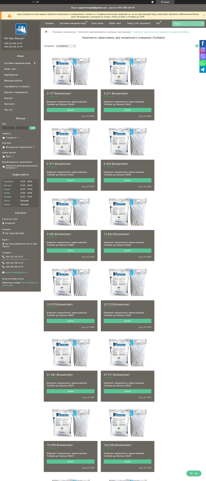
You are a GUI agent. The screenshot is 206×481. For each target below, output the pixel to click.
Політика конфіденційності (123, 422)
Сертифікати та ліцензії (16, 86)
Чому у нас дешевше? (139, 23)
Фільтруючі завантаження (64, 32)
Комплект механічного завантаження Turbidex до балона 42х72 (175, 314)
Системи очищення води (73, 23)
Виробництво (11, 74)
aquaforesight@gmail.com (16, 272)
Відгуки (8, 98)
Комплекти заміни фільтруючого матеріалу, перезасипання (104, 32)
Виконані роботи (13, 80)
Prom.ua (116, 419)
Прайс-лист (115, 23)
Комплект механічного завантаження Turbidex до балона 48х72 (67, 384)
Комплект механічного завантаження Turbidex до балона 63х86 (121, 384)
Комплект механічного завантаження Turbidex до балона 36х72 (121, 314)
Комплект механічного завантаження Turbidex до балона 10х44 (67, 103)
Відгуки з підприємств (16, 92)
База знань (97, 23)
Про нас (8, 109)
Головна (49, 23)
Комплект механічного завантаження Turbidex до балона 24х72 (175, 243)
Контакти (9, 103)
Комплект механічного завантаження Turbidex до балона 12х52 (175, 103)
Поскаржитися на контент (100, 422)
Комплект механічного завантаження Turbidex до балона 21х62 (121, 243)
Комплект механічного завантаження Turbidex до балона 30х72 (67, 314)
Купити (69, 110)
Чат (194, 473)
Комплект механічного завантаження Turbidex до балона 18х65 (67, 243)
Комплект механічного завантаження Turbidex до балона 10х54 (121, 103)
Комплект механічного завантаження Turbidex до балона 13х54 (67, 173)
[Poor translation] (10, 438)
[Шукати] (202, 23)
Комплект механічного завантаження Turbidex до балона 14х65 (121, 173)
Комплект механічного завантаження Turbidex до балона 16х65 (175, 173)
